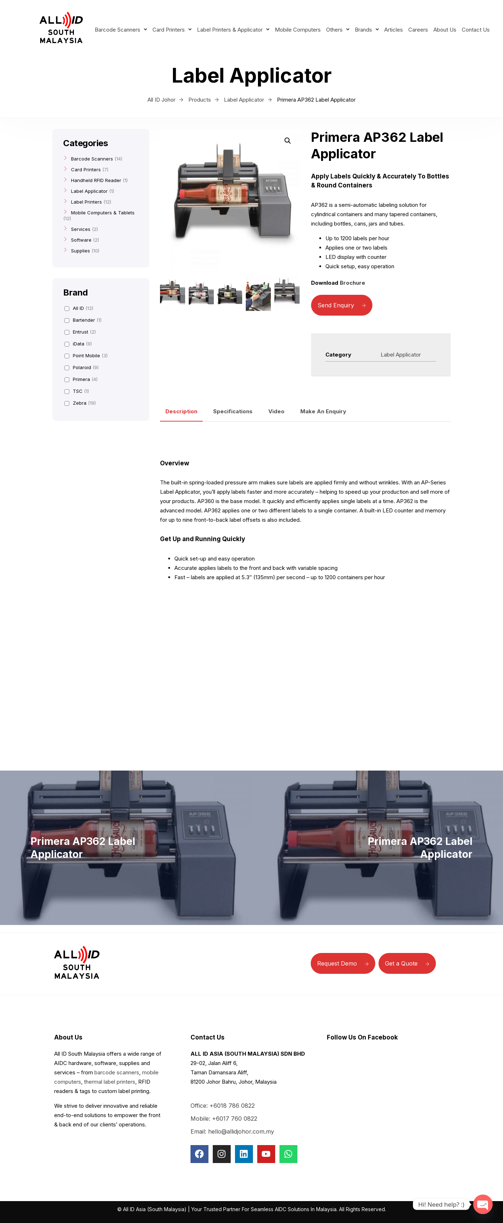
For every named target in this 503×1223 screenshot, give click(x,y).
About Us (444, 29)
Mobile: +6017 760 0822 (224, 1118)
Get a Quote (407, 963)
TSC (77, 391)
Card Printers (172, 29)
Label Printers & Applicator (233, 29)
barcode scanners (116, 1072)
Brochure (352, 282)
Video (276, 411)
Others (337, 29)
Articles (393, 29)
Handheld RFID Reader (96, 180)
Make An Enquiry (323, 411)
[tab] (181, 411)
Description (181, 411)
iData (78, 344)
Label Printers (86, 202)
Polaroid (82, 367)
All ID (79, 308)
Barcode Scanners (121, 29)
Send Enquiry (342, 305)
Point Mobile (86, 355)
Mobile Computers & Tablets (103, 212)
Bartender (83, 320)
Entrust (80, 332)
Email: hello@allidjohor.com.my (232, 1131)
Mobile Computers (298, 29)
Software (81, 240)
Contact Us (476, 29)
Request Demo (343, 963)
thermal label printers (109, 1081)
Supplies (80, 251)
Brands (367, 29)
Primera (81, 379)
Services (80, 229)
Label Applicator (401, 354)
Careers (418, 29)
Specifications (233, 411)
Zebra (80, 403)
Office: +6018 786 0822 (223, 1105)
